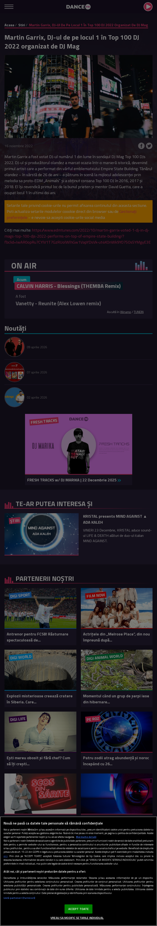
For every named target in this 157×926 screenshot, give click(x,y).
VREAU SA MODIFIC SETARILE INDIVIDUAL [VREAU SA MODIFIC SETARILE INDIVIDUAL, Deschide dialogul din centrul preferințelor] (77, 918)
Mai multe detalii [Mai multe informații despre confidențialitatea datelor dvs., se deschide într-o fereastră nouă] (86, 837)
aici (6, 856)
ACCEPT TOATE (78, 909)
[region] (78, 871)
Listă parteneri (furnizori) (19, 898)
